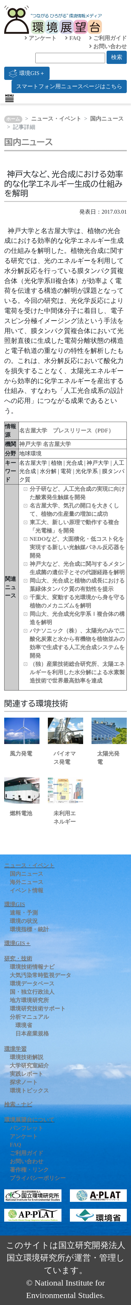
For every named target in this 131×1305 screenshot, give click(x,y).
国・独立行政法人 (32, 992)
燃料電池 (21, 813)
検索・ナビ (18, 1104)
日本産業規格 (32, 1033)
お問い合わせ (108, 46)
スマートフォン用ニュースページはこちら (69, 86)
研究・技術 (18, 958)
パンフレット (26, 1128)
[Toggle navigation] (9, 98)
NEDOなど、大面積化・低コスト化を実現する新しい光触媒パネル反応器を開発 (77, 547)
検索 (116, 57)
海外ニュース (26, 882)
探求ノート (24, 1082)
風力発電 (21, 754)
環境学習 (15, 1049)
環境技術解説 (26, 1057)
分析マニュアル (29, 1017)
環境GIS (14, 904)
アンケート (40, 38)
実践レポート (26, 1074)
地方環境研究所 (29, 1000)
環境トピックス (29, 1090)
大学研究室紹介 (29, 1065)
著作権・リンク (29, 1170)
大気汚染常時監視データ (40, 975)
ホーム (13, 119)
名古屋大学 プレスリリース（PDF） (66, 430)
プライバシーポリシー (38, 1178)
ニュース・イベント (56, 119)
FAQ (73, 38)
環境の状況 (24, 921)
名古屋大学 (57, 444)
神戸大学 (31, 444)
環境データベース (32, 983)
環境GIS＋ (27, 73)
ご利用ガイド (108, 38)
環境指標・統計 (29, 929)
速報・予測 (24, 913)
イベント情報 (26, 890)
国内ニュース (107, 119)
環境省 (23, 1025)
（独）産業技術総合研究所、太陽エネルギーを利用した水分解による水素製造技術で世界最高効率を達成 (77, 672)
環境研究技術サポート (38, 1008)
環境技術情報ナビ (32, 967)
